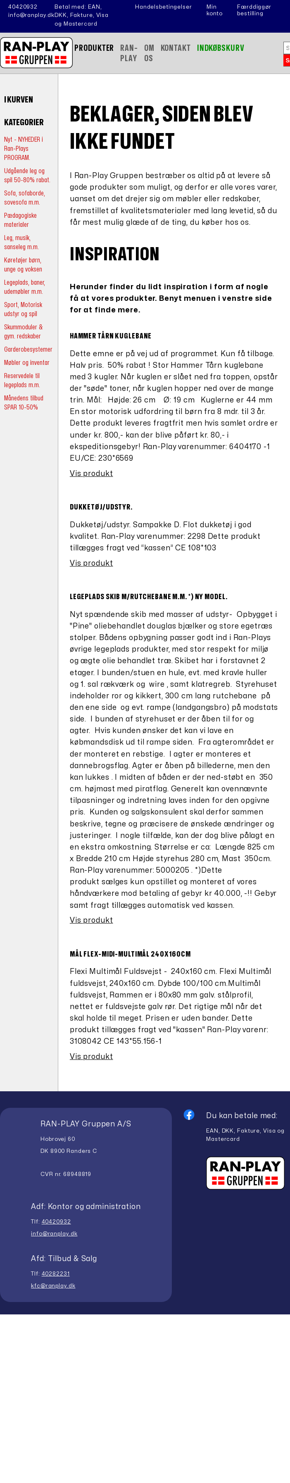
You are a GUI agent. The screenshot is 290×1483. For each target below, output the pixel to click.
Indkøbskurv (221, 48)
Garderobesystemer (28, 349)
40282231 (56, 1273)
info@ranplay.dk (31, 15)
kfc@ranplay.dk (53, 1285)
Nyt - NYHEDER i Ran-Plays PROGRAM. (23, 148)
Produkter (94, 48)
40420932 (23, 7)
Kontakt (176, 48)
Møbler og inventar (27, 362)
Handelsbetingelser (163, 7)
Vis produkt (91, 473)
